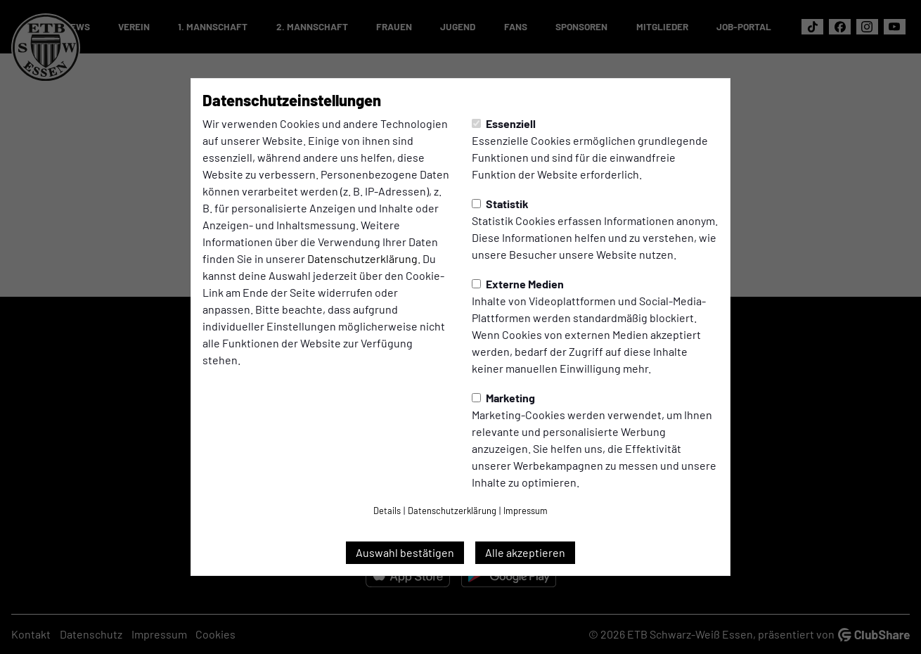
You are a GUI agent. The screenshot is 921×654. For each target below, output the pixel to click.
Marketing (503, 397)
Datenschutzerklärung (362, 258)
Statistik (500, 203)
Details (387, 510)
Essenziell (504, 123)
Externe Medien (518, 283)
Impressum (525, 510)
